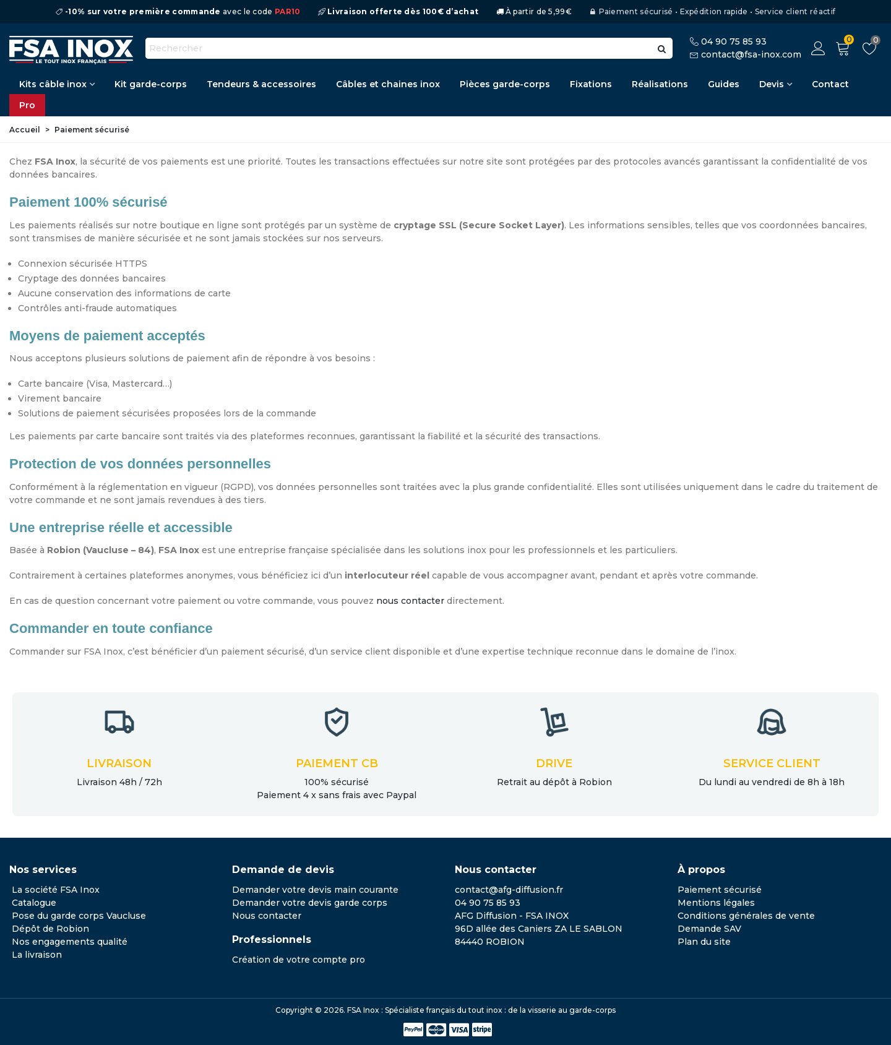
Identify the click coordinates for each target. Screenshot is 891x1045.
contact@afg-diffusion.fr (509, 889)
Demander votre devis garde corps (309, 902)
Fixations (591, 84)
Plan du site (704, 941)
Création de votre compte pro (298, 959)
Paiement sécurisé (720, 889)
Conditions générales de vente (746, 915)
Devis (771, 84)
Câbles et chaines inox (388, 84)
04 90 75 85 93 (734, 41)
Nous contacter (266, 915)
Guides (723, 84)
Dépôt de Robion (50, 928)
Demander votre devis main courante (315, 889)
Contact (830, 84)
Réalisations (660, 84)
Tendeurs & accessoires (261, 84)
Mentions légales (716, 902)
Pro (27, 105)
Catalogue (34, 902)
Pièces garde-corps (505, 84)
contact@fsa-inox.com (751, 54)
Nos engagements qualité (69, 941)
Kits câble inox (53, 84)
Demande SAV (709, 928)
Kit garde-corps (150, 84)
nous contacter (410, 600)
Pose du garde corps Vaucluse (79, 915)
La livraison (37, 954)
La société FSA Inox (56, 889)
